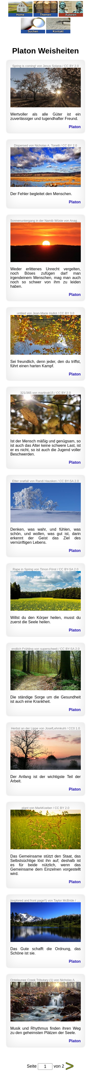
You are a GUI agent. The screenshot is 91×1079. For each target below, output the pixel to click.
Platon (75, 127)
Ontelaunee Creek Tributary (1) (31, 980)
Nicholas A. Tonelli (47, 145)
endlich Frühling (22, 649)
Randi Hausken (46, 481)
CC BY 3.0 (67, 313)
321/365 (25, 393)
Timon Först (48, 569)
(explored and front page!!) (28, 900)
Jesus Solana (52, 66)
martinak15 (45, 393)
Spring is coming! (24, 66)
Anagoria (76, 220)
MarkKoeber (43, 808)
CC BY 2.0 (71, 66)
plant (25, 808)
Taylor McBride (64, 900)
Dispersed (21, 145)
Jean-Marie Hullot (45, 313)
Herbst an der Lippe (24, 728)
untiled (21, 313)
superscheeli (49, 649)
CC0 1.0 (74, 728)
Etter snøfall (20, 481)
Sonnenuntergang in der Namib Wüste (36, 220)
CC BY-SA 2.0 (69, 481)
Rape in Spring (23, 569)
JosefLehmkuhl (55, 728)
